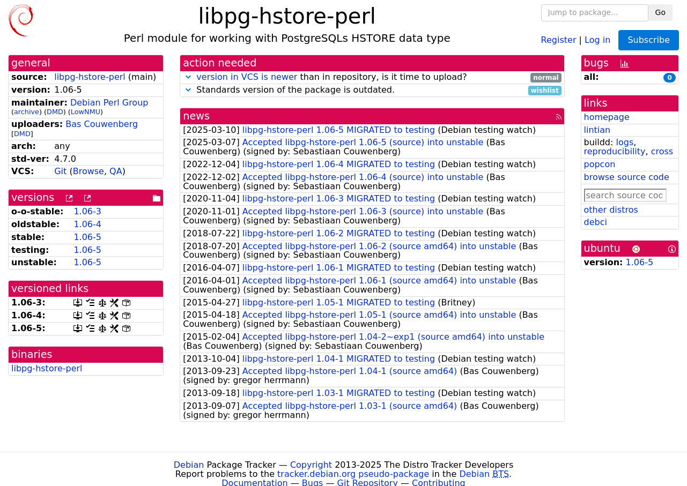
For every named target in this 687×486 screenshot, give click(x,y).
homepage (607, 117)
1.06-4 (87, 224)
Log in (597, 39)
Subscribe (648, 40)
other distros (611, 210)
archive (26, 112)
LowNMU (85, 112)
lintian (597, 130)
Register (559, 39)
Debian (189, 465)
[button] (188, 77)
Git (60, 171)
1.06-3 (87, 211)
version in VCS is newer (246, 77)
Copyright (311, 465)
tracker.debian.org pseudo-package (353, 474)
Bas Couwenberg (101, 124)
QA (115, 171)
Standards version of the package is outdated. (372, 90)
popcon (600, 164)
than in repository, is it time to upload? (372, 77)
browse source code (626, 177)
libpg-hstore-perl (89, 77)
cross (662, 151)
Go (660, 12)
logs (624, 142)
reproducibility (615, 151)
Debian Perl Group (109, 103)
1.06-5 (87, 237)
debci (595, 222)
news (196, 116)
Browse (88, 171)
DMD (55, 112)
